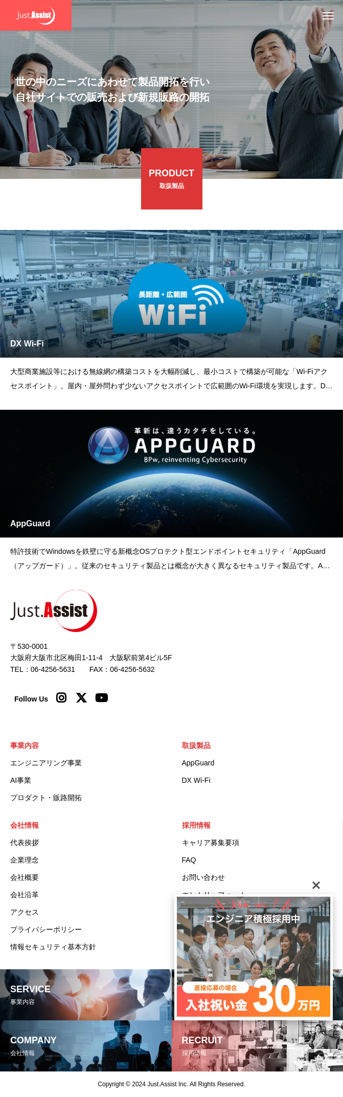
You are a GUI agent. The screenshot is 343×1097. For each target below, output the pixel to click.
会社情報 (24, 825)
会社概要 (24, 877)
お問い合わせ (203, 877)
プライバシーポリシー (46, 929)
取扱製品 (196, 745)
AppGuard (198, 763)
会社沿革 (24, 895)
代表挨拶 (24, 842)
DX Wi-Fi (196, 780)
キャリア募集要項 (210, 842)
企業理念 (24, 860)
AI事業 (20, 780)
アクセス (24, 912)
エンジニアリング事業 (46, 763)
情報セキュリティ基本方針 (53, 947)
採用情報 (196, 825)
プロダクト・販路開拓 (46, 797)
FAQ (189, 860)
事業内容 (24, 745)
